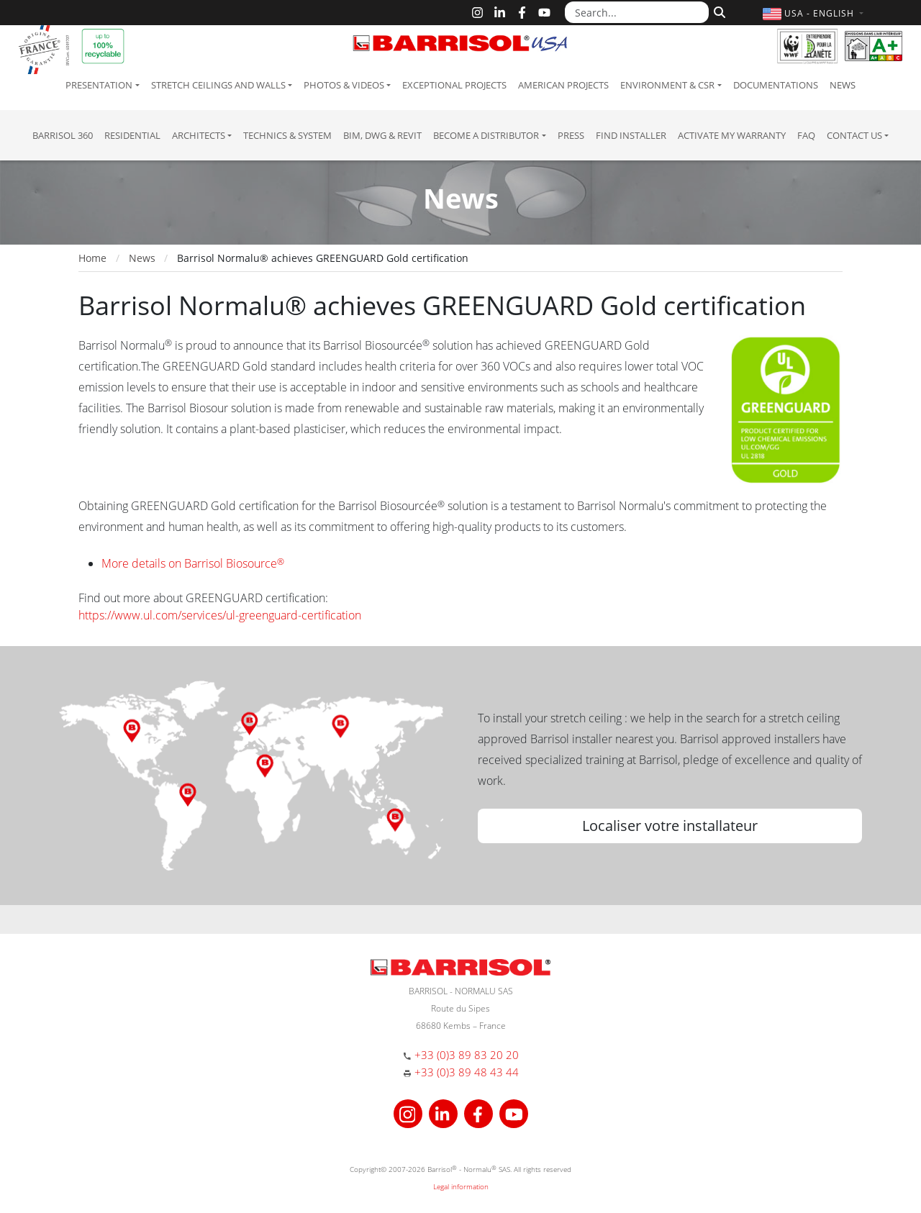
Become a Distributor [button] (486, 135)
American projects (563, 84)
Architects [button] (198, 135)
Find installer (631, 135)
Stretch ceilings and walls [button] (218, 84)
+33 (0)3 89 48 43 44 (466, 1072)
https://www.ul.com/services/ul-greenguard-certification (219, 615)
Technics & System (287, 135)
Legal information (461, 1186)
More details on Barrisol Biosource (192, 563)
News (843, 84)
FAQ (806, 135)
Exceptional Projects (454, 84)
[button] (815, 13)
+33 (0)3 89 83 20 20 (466, 1055)
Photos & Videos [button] (344, 84)
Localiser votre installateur (670, 825)
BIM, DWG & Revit (382, 135)
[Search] (717, 11)
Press (571, 135)
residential (132, 135)
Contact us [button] (854, 135)
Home (92, 258)
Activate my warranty (732, 135)
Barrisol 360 (62, 135)
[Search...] (637, 12)
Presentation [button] (98, 84)
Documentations (775, 84)
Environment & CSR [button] (667, 84)
